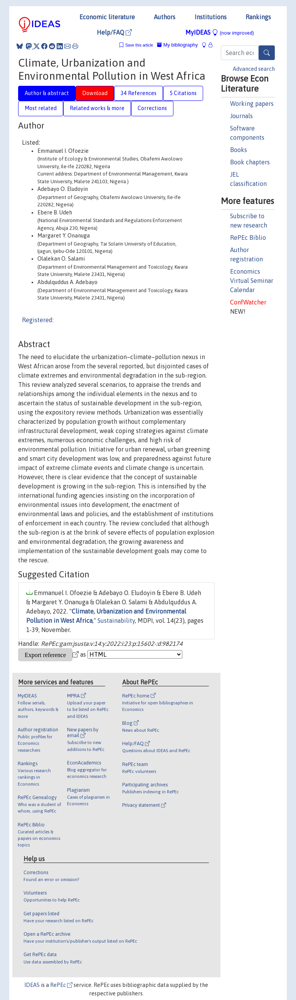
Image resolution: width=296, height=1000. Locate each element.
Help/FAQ (114, 32)
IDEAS (32, 985)
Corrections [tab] (152, 108)
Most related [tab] (41, 108)
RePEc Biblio (248, 237)
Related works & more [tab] (97, 108)
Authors (164, 16)
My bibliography (177, 45)
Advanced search (254, 69)
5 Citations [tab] (183, 93)
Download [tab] (95, 93)
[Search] (267, 52)
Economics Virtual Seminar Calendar (251, 280)
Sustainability (116, 620)
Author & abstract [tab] (47, 93)
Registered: (38, 319)
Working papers (252, 103)
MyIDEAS (219, 32)
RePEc (61, 985)
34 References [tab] (138, 93)
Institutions (211, 16)
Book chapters (250, 162)
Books (238, 149)
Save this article (139, 45)
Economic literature (107, 16)
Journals (241, 115)
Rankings (258, 16)
